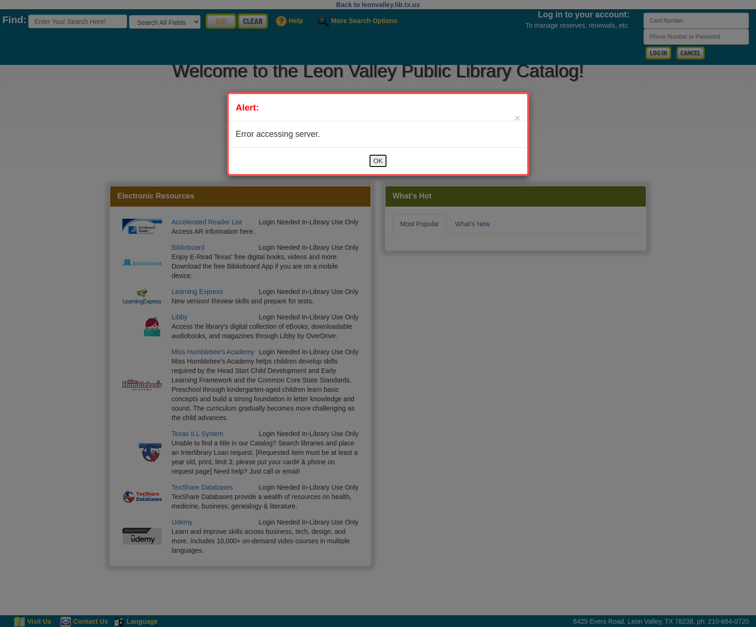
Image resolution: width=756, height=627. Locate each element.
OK (378, 161)
